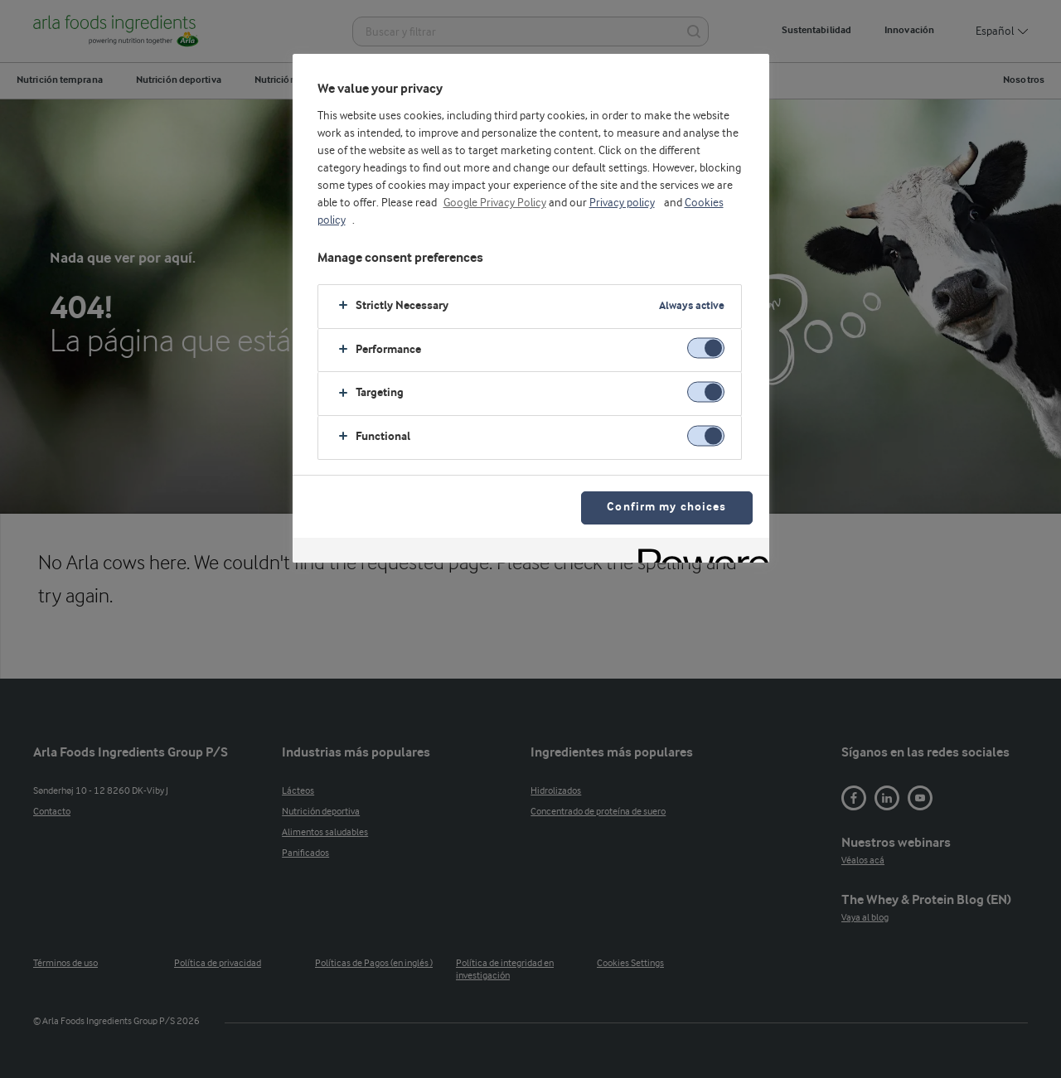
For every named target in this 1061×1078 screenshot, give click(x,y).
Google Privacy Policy (494, 203)
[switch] (705, 348)
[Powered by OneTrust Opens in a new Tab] (698, 552)
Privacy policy (622, 203)
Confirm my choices (666, 507)
